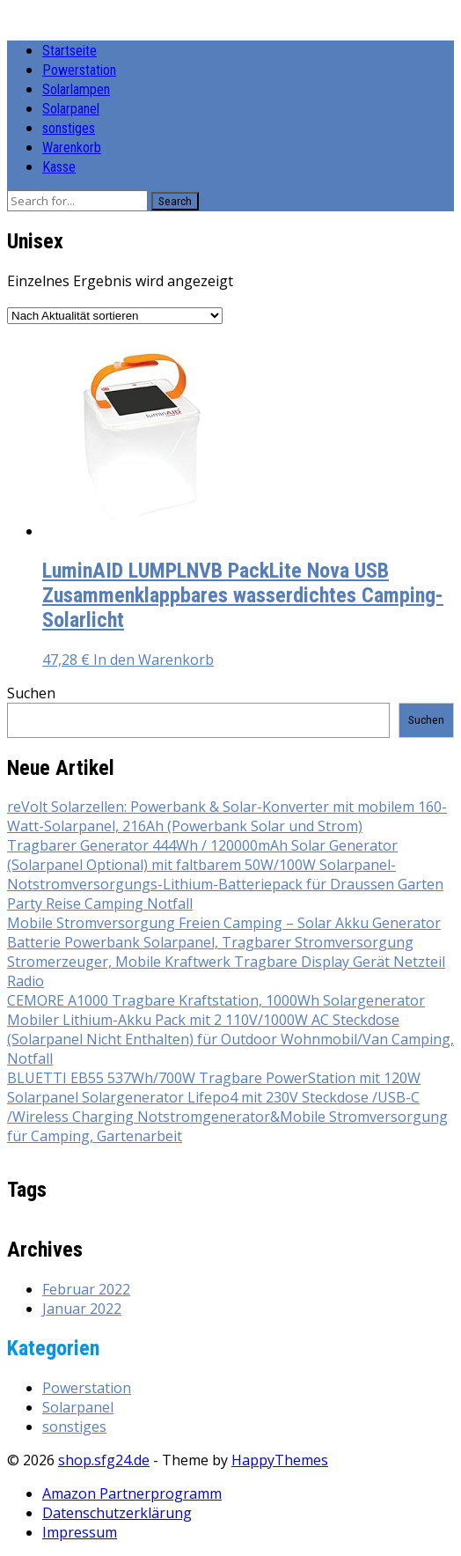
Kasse (59, 167)
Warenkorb (71, 147)
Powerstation (79, 70)
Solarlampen (76, 89)
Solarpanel (70, 108)
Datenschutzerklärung (117, 1513)
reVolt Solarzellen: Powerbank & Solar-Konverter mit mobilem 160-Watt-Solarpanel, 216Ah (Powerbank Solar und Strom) (227, 816)
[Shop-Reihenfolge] (115, 315)
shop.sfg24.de (104, 1460)
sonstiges (68, 128)
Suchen (31, 693)
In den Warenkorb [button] (153, 659)
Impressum (79, 1532)
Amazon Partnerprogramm (132, 1493)
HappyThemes (279, 1460)
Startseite (69, 50)
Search (175, 201)
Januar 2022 (81, 1308)
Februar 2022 (86, 1289)
